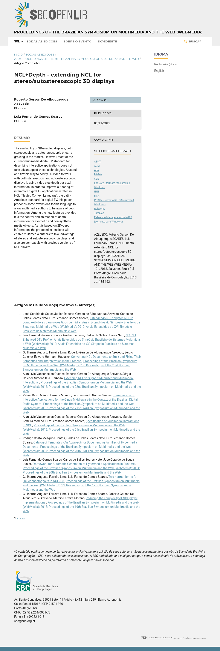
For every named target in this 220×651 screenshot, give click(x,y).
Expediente (107, 41)
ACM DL (102, 100)
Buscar (195, 41)
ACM (97, 165)
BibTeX (98, 174)
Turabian (99, 213)
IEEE (96, 191)
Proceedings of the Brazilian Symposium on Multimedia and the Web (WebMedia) (108, 32)
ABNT (97, 161)
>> (23, 518)
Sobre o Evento (78, 41)
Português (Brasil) (166, 64)
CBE (96, 178)
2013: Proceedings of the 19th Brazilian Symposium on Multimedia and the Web (76, 58)
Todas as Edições (41, 41)
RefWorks (99, 208)
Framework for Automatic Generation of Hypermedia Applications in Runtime (83, 464)
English (159, 70)
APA (96, 170)
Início (18, 54)
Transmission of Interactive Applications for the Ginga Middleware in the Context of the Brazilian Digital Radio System (80, 400)
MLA (96, 195)
